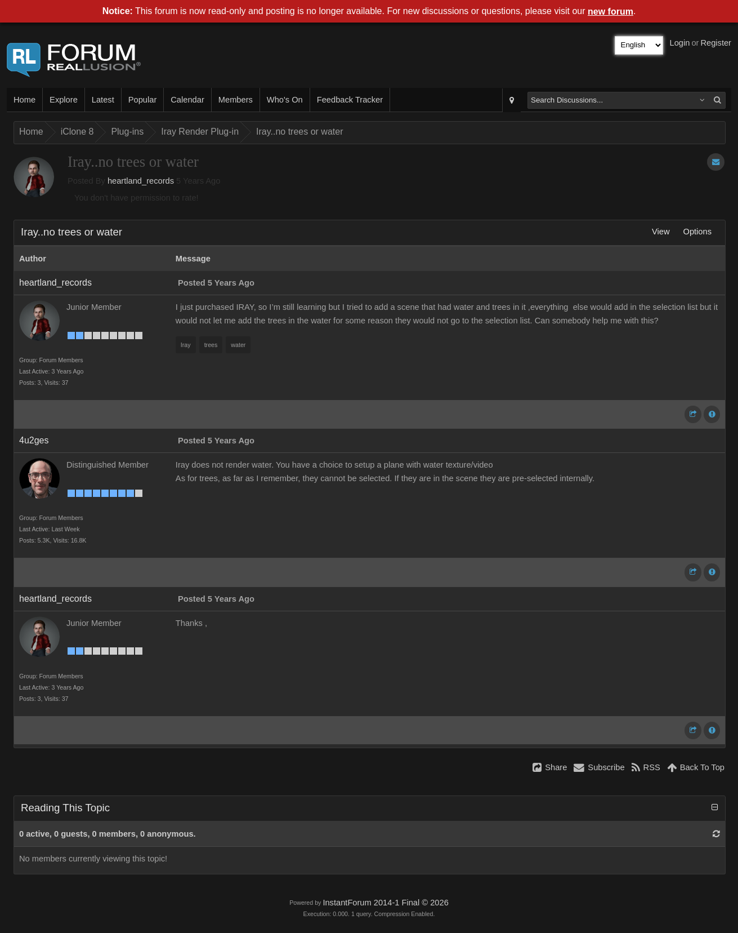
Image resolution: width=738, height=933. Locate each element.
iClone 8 (77, 131)
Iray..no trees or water (299, 131)
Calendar (187, 100)
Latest (103, 100)
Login (680, 42)
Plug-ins (127, 131)
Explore (63, 100)
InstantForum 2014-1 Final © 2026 (385, 902)
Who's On (285, 100)
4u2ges (34, 440)
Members (236, 100)
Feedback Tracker (350, 100)
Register (715, 42)
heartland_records (141, 180)
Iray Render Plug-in (200, 131)
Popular (143, 100)
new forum (610, 11)
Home (24, 100)
